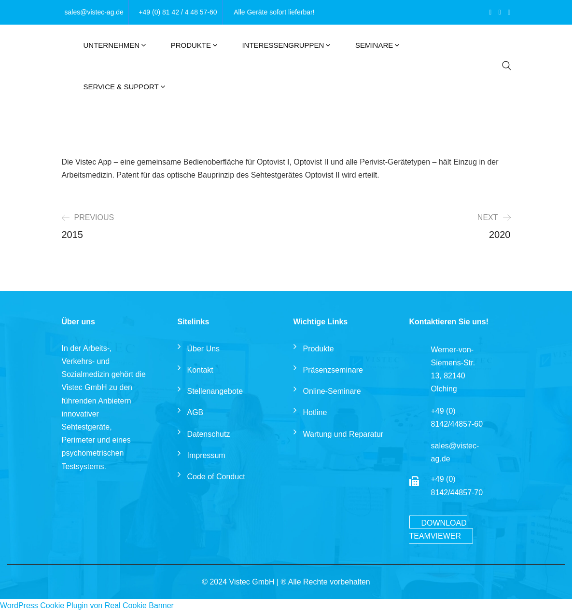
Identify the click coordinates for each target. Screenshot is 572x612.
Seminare (374, 45)
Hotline (315, 412)
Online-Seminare (332, 391)
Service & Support (121, 87)
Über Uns (203, 349)
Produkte (191, 45)
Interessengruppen (283, 45)
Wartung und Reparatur (343, 434)
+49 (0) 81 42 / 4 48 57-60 (178, 12)
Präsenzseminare (333, 370)
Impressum (206, 455)
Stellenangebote (215, 391)
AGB (195, 412)
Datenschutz (208, 434)
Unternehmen (112, 45)
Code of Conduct (216, 477)
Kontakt (200, 370)
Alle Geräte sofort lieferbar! (274, 12)
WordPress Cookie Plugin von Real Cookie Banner (87, 605)
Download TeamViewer (438, 529)
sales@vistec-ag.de (94, 12)
